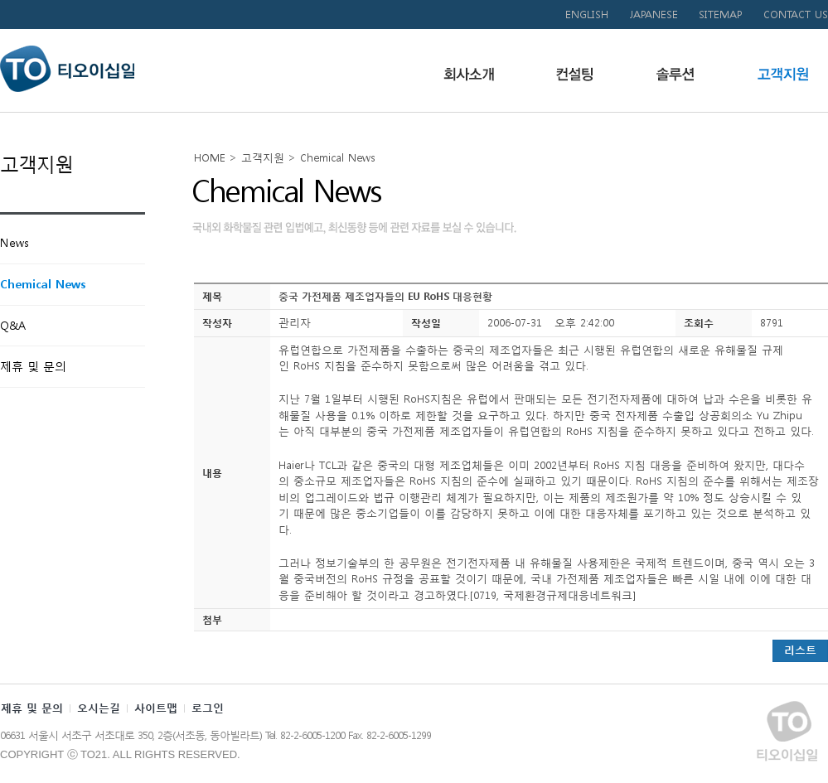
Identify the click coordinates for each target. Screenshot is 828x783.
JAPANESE (653, 14)
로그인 (207, 708)
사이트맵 (155, 708)
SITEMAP (721, 14)
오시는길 (98, 708)
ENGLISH (586, 14)
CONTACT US (795, 14)
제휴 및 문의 (32, 708)
